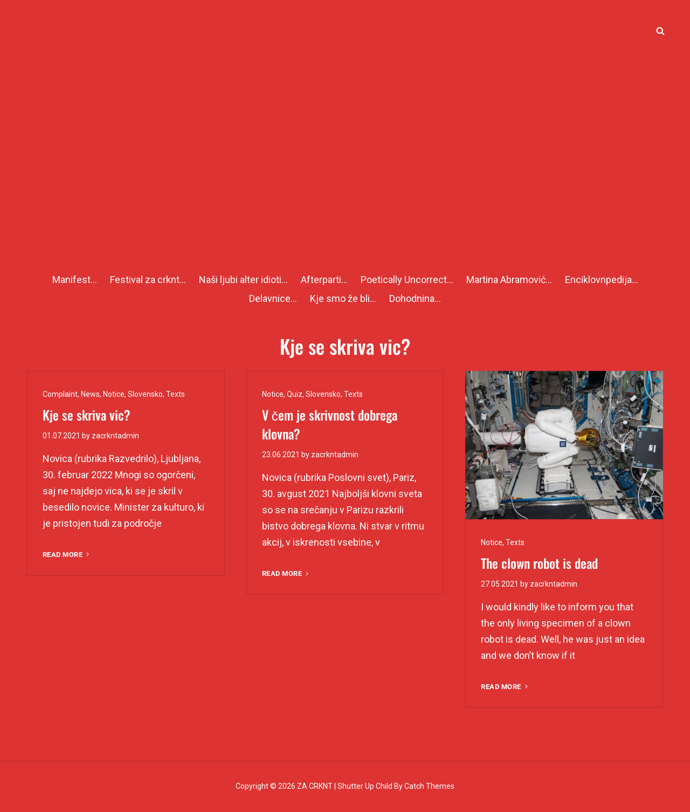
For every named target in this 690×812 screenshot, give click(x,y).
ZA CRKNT (315, 786)
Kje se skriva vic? (86, 414)
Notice (114, 394)
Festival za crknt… (148, 279)
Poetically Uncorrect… (407, 279)
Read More (67, 554)
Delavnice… (273, 298)
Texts (175, 394)
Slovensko (145, 394)
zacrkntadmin (115, 435)
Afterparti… (324, 279)
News (90, 394)
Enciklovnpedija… (601, 279)
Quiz (294, 394)
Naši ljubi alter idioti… (243, 279)
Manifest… (74, 279)
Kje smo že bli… (343, 298)
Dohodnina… (415, 298)
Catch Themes (429, 786)
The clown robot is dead (539, 563)
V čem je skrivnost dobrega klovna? (329, 424)
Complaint (60, 394)
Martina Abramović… (509, 279)
